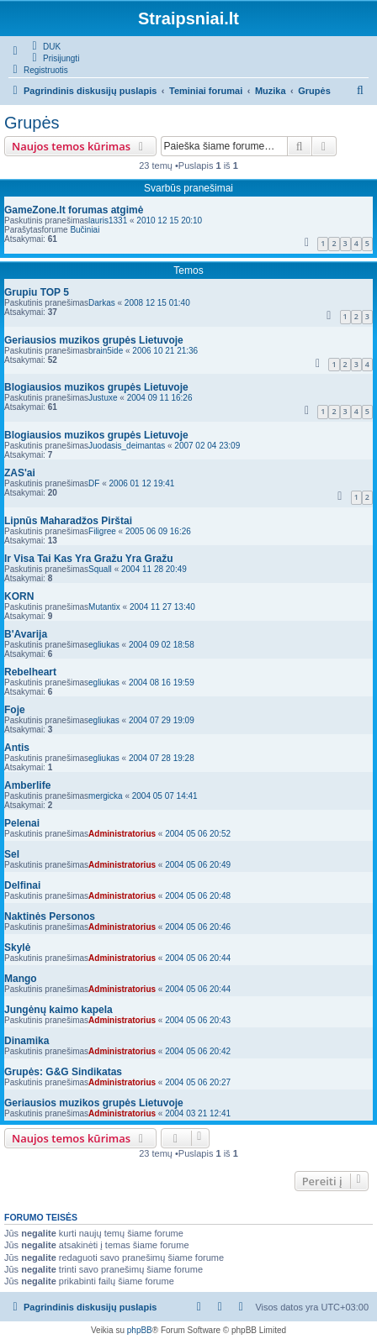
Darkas (101, 302)
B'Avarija (25, 634)
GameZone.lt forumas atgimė (73, 210)
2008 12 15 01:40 (157, 302)
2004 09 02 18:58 (161, 644)
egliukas (103, 644)
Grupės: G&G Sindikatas (63, 1072)
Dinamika (26, 1041)
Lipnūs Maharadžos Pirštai (68, 521)
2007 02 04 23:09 (207, 445)
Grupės (32, 122)
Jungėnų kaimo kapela (58, 1010)
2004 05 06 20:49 (198, 864)
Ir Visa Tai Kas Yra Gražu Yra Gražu (88, 558)
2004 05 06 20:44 (198, 958)
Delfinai (22, 885)
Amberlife (27, 785)
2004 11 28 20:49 (154, 569)
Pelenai (22, 823)
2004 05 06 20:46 (198, 927)
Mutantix (104, 607)
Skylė (17, 947)
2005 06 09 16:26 (158, 531)
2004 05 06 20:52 (198, 833)
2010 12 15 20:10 (169, 220)
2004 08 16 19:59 (161, 682)
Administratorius (122, 833)
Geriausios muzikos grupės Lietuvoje (93, 340)
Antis (16, 748)
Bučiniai (84, 229)
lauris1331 (107, 220)
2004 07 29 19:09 (161, 720)
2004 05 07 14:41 (165, 796)
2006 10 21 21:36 (165, 350)
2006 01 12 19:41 (142, 483)
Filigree (102, 531)
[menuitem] (44, 46)
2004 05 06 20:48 (198, 896)
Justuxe (102, 397)
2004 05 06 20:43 (198, 1020)
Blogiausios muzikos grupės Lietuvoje (96, 387)
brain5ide (105, 350)
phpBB (139, 1330)
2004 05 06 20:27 (198, 1082)
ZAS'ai (19, 473)
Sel (11, 854)
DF (93, 483)
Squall (100, 569)
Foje (14, 710)
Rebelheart (30, 672)
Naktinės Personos (49, 916)
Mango (20, 979)
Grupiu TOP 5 (36, 292)
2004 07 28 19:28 (161, 758)
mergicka (105, 796)
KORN (19, 596)
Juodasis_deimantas (126, 445)
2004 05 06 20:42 (198, 1051)
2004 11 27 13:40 (162, 607)
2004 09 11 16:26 (160, 397)
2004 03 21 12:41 (198, 1113)
